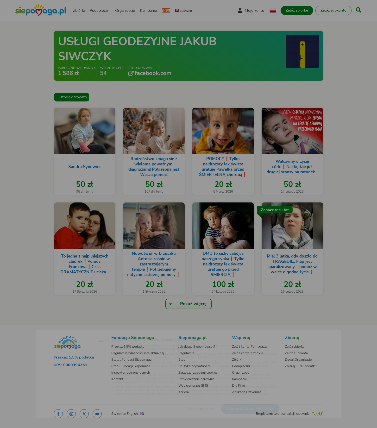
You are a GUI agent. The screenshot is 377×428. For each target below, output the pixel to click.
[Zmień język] (83, 333)
